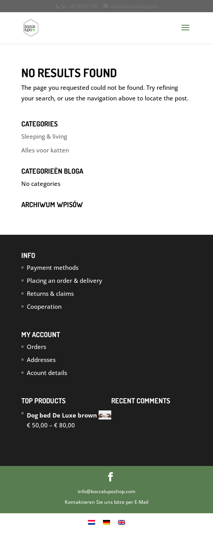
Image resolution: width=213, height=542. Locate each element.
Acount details (47, 373)
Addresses (41, 360)
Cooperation (44, 306)
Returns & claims (50, 293)
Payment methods (52, 267)
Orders (36, 347)
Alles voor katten (45, 150)
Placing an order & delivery (64, 280)
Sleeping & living (44, 136)
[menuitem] (91, 522)
